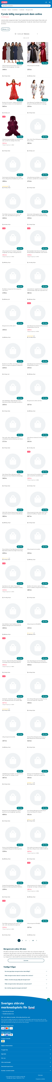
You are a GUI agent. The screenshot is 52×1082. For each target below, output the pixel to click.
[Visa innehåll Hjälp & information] (26, 1046)
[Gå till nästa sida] (48, 940)
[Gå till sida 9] (34, 940)
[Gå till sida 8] (31, 940)
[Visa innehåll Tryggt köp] (26, 1050)
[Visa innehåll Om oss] (26, 1058)
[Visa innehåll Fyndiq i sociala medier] (26, 1071)
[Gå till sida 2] (10, 940)
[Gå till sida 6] (24, 940)
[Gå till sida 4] (17, 940)
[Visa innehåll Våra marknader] (26, 1062)
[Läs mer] (26, 960)
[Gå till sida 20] (41, 940)
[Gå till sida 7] (27, 940)
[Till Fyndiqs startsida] (4, 2)
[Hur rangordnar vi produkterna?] (15, 34)
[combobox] (26, 5)
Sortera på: (20, 34)
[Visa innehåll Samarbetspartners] (26, 1067)
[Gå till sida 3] (13, 940)
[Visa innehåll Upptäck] (26, 1054)
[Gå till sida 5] (20, 940)
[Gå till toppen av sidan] (48, 999)
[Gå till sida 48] (45, 940)
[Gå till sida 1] (6, 940)
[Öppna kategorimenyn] (49, 2)
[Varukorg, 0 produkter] (46, 2)
